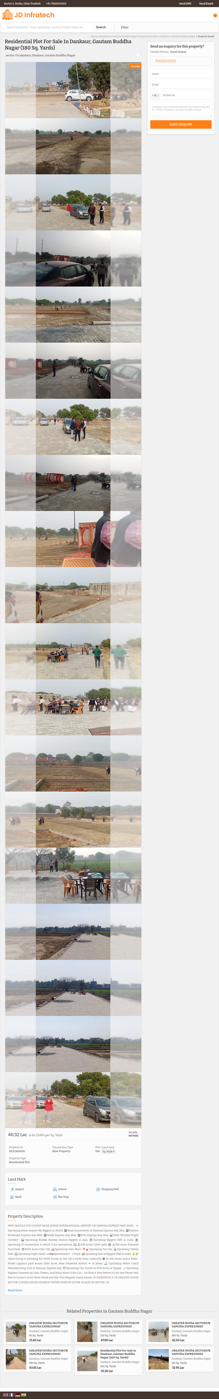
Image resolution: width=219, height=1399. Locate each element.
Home (94, 36)
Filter (125, 27)
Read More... (16, 1290)
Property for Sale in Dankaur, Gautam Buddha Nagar (167, 36)
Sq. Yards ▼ (108, 1151)
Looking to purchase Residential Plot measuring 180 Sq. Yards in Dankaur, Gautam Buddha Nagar (181, 109)
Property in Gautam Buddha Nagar (118, 36)
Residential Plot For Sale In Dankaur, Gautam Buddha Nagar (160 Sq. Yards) (118, 1354)
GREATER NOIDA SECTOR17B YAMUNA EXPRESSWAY (48, 1324)
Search (101, 27)
